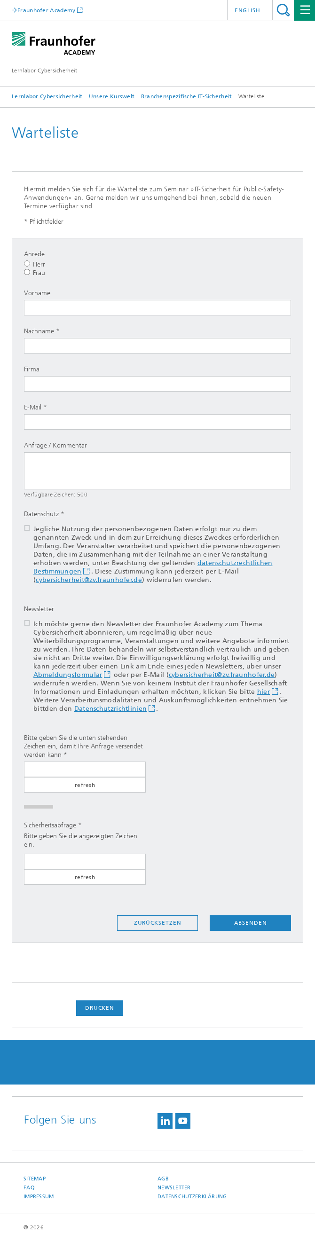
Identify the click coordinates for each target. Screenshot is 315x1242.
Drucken (99, 1008)
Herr (34, 264)
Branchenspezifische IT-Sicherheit (186, 96)
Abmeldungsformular (67, 675)
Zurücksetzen (157, 923)
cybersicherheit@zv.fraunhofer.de (89, 580)
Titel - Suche (283, 10)
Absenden (250, 923)
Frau (34, 273)
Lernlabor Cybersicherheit (45, 70)
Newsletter (174, 1188)
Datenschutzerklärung (192, 1197)
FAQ (29, 1188)
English (247, 10)
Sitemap (35, 1179)
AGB (163, 1179)
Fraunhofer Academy (46, 10)
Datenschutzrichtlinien (110, 709)
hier (263, 692)
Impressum (39, 1197)
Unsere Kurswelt (112, 96)
